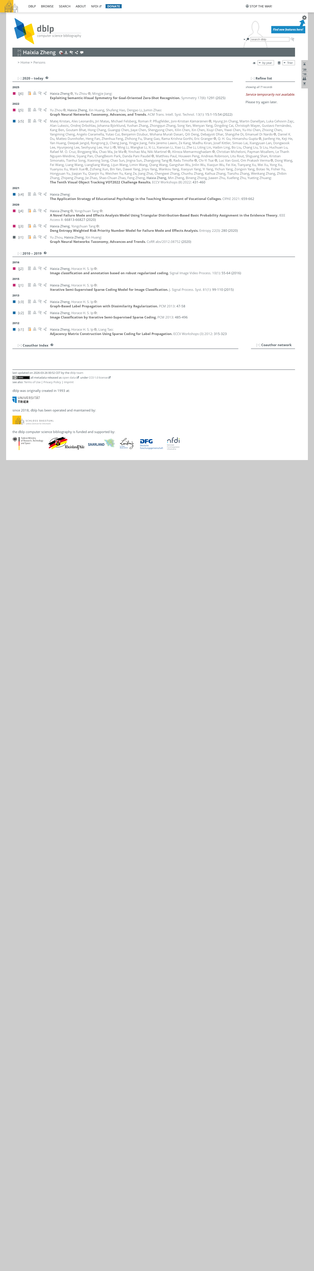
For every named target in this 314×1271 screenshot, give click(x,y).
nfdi (94, 6)
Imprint (69, 382)
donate (113, 6)
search (64, 6)
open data (69, 377)
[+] (258, 345)
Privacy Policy (52, 382)
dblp (32, 6)
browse (47, 6)
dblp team (76, 373)
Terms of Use (32, 382)
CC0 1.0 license (98, 377)
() (193, 98)
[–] (253, 78)
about (81, 6)
